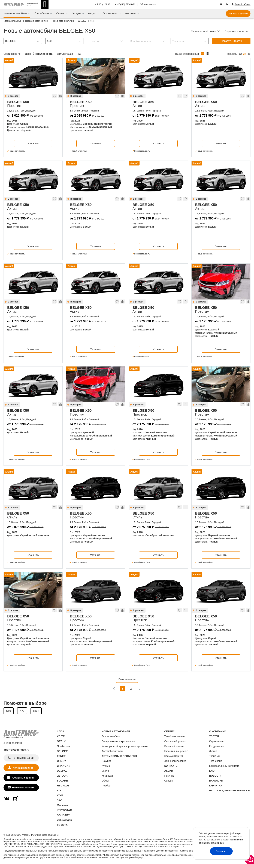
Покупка (106, 761)
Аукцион (106, 765)
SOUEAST (63, 815)
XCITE (61, 736)
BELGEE (62, 751)
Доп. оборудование (175, 761)
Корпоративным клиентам (224, 765)
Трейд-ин (214, 756)
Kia (59, 790)
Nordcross (63, 746)
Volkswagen (64, 819)
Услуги (76, 13)
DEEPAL (62, 770)
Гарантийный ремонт (176, 751)
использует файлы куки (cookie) (124, 855)
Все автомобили (111, 736)
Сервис (61, 13)
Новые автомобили (16, 13)
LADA (60, 731)
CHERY (61, 760)
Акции (92, 13)
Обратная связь (148, 4)
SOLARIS (63, 780)
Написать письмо (23, 787)
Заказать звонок (238, 13)
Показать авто (231, 40)
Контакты (131, 13)
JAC (59, 800)
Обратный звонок (23, 777)
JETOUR (62, 775)
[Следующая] (139, 688)
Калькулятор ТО (173, 756)
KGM (60, 795)
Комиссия (107, 775)
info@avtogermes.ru (16, 749)
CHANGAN (63, 765)
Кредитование (217, 746)
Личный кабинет (23, 767)
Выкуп (105, 770)
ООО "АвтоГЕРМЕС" (26, 835)
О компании (110, 13)
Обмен (106, 780)
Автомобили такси (112, 751)
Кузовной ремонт (174, 746)
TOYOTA (62, 824)
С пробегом (42, 13)
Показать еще (127, 679)
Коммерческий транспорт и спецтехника (125, 746)
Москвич (62, 805)
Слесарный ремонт (175, 741)
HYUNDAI (63, 785)
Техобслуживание (174, 736)
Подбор (106, 785)
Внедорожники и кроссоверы (118, 741)
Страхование (216, 741)
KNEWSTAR (64, 810)
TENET (61, 755)
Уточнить (33, 143)
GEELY (61, 741)
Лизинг (213, 751)
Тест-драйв (215, 761)
